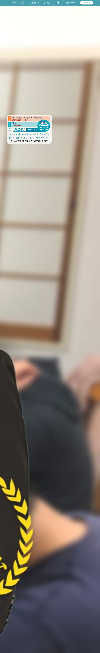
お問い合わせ (86, 3)
